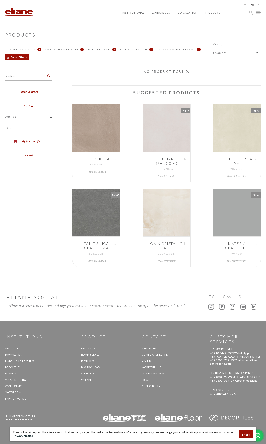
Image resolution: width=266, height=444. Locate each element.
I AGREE (246, 434)
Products (212, 12)
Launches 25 (161, 12)
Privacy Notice (15, 398)
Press (145, 379)
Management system (19, 361)
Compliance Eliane (155, 354)
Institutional (133, 12)
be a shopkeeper (153, 373)
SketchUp (87, 373)
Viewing (217, 44)
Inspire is (28, 155)
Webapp (86, 379)
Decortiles (13, 367)
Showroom (13, 392)
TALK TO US (149, 348)
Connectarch (14, 386)
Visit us (147, 361)
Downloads (13, 354)
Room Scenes (90, 354)
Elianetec (12, 373)
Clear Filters (19, 57)
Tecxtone (28, 106)
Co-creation (187, 12)
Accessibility (151, 386)
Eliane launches (29, 92)
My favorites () (27, 141)
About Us (11, 348)
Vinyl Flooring (15, 379)
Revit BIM (87, 361)
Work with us (151, 367)
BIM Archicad (90, 367)
